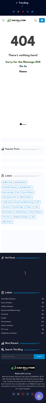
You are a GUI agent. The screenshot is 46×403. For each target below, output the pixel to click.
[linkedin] (27, 11)
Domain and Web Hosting (24, 202)
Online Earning (21, 212)
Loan (36, 207)
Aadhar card (7, 182)
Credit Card (7, 202)
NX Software (7, 212)
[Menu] (3, 20)
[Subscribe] (42, 20)
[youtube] (23, 11)
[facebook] (13, 11)
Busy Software (27, 192)
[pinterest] (32, 394)
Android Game (20, 182)
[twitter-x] (18, 11)
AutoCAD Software (10, 187)
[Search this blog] (17, 356)
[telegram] (32, 11)
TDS (33, 217)
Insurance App (18, 207)
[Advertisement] (23, 97)
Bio (18, 192)
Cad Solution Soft (9, 197)
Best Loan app (8, 192)
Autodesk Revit (25, 187)
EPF (38, 202)
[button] (35, 20)
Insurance (6, 207)
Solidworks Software (20, 217)
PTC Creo (6, 217)
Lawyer (28, 207)
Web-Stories (7, 222)
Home (23, 71)
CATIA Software (25, 197)
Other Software (35, 212)
